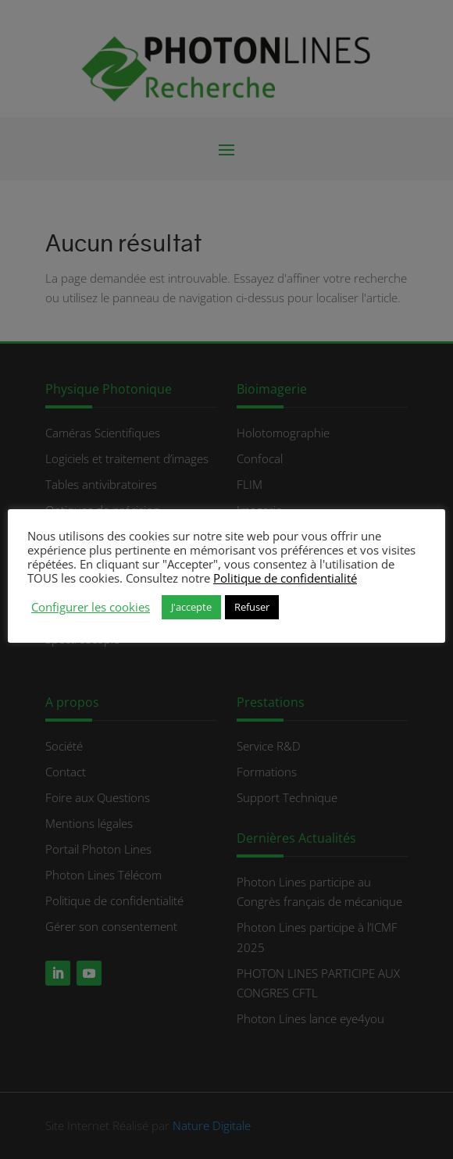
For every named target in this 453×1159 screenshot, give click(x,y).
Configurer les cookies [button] (90, 607)
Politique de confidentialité (285, 578)
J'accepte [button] (191, 607)
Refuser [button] (251, 607)
